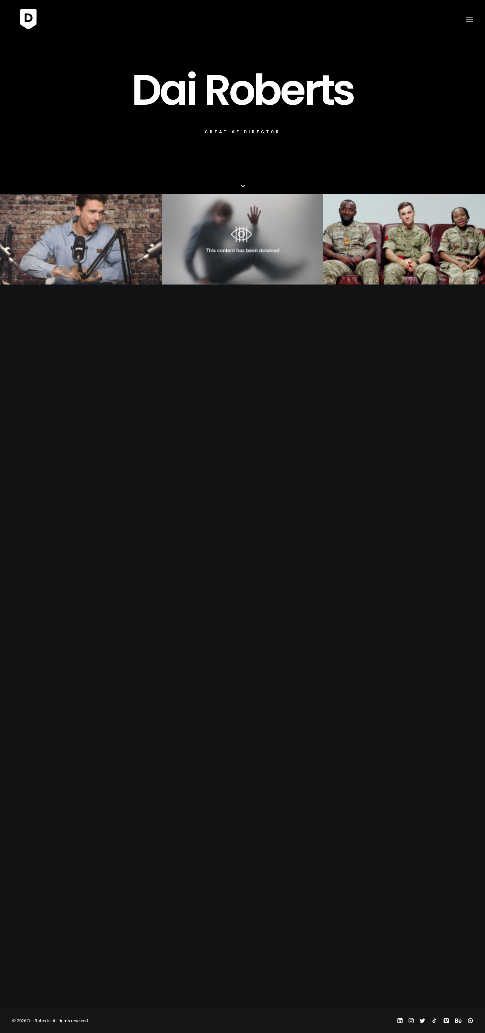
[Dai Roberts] (22, 19)
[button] (469, 19)
